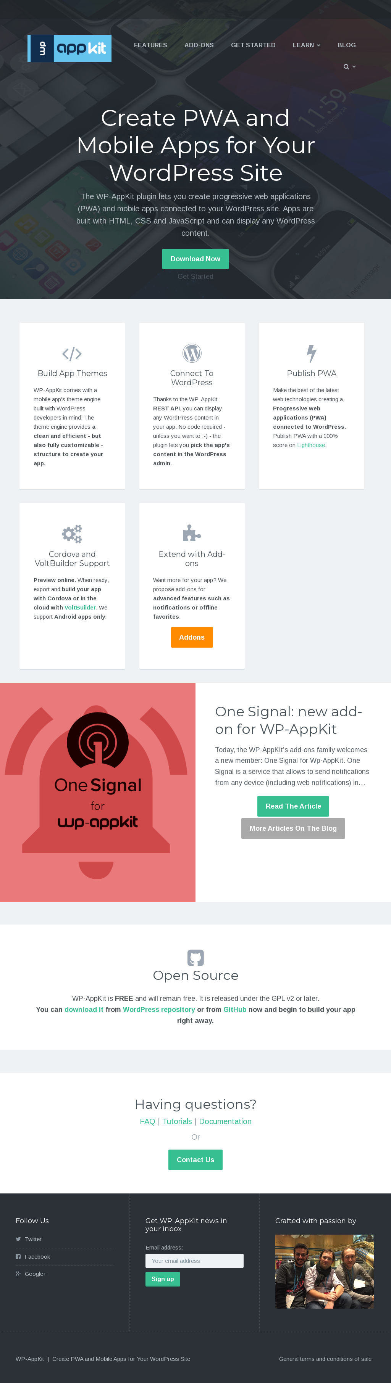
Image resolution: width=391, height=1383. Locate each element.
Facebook (37, 1256)
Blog (347, 45)
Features (150, 45)
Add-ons (199, 45)
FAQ (147, 1121)
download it (84, 1009)
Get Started (253, 45)
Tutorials (177, 1121)
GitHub (235, 1009)
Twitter (33, 1239)
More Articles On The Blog (293, 828)
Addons (192, 637)
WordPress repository (159, 1009)
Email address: (164, 1247)
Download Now (195, 259)
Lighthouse (311, 445)
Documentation (225, 1121)
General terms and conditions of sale (325, 1359)
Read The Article (293, 806)
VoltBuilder (80, 607)
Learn (303, 45)
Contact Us (195, 1160)
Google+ (36, 1273)
